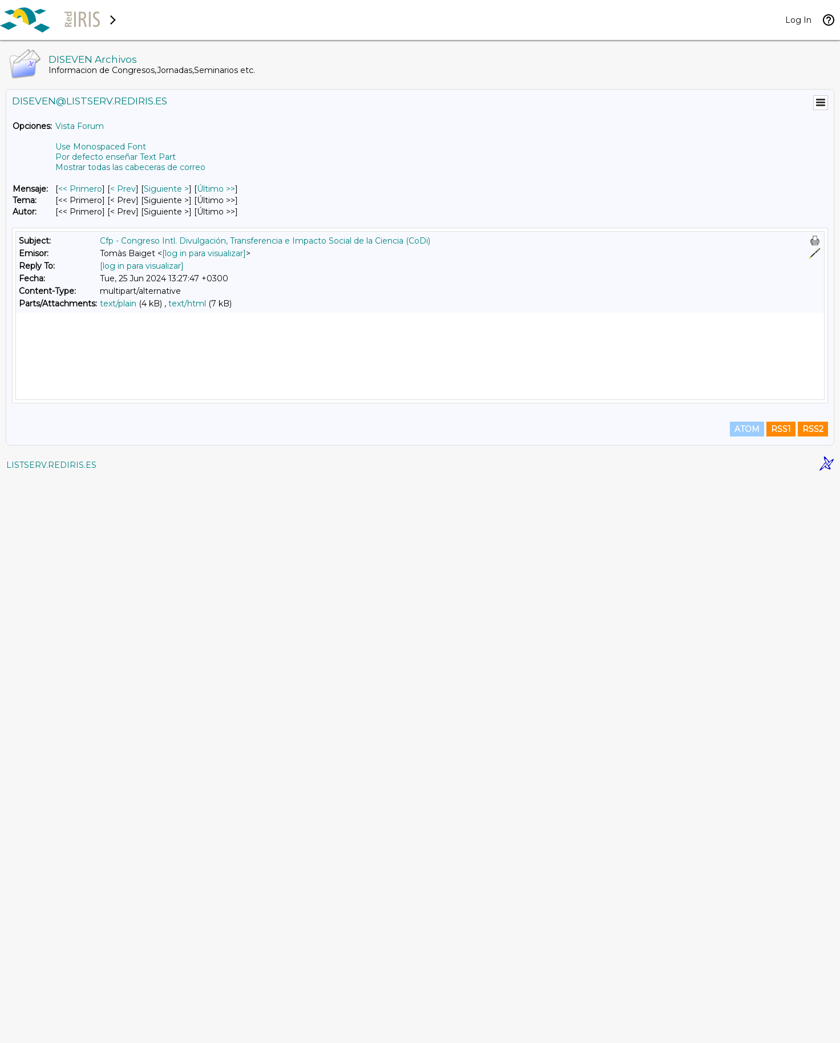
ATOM (747, 993)
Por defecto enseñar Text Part (115, 157)
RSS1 (781, 993)
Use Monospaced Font (100, 147)
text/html (187, 303)
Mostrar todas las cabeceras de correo (130, 167)
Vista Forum (79, 126)
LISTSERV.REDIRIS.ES (51, 1029)
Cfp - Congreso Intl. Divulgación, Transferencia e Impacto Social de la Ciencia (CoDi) (265, 241)
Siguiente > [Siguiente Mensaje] (166, 189)
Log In (798, 20)
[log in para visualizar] (204, 253)
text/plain (118, 303)
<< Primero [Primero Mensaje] (80, 189)
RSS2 (812, 993)
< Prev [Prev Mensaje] (123, 189)
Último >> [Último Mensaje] (216, 189)
